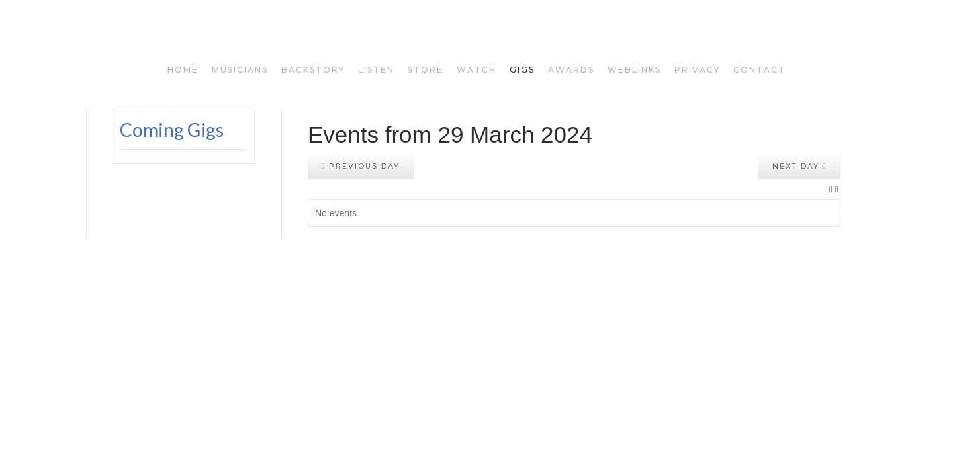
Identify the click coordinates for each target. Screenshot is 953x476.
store (425, 70)
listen (376, 70)
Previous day (361, 166)
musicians (240, 70)
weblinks (634, 70)
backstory (313, 70)
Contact (759, 70)
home (183, 70)
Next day (799, 166)
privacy (697, 70)
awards (571, 70)
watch (476, 70)
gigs (522, 70)
